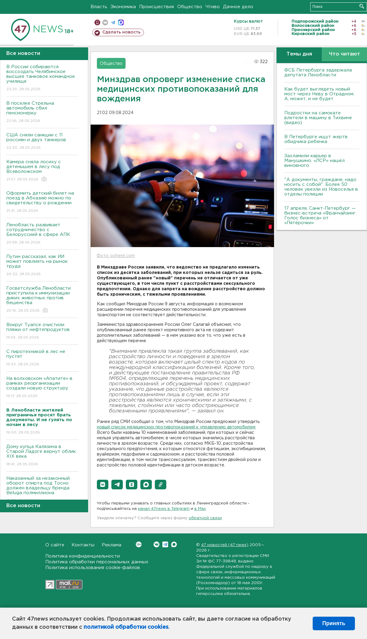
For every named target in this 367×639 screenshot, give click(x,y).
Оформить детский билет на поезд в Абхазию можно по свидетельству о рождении (42, 202)
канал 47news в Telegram (164, 508)
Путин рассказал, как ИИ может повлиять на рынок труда (42, 266)
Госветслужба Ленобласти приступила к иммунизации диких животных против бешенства (42, 299)
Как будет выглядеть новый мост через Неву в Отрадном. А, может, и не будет (319, 94)
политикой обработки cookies (126, 627)
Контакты (83, 545)
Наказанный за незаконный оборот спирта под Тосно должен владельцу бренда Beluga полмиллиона (42, 489)
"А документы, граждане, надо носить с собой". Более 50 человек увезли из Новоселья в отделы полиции (321, 187)
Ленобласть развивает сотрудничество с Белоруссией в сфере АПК (42, 234)
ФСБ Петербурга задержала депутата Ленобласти (318, 72)
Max (174, 544)
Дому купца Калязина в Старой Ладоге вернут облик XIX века (42, 456)
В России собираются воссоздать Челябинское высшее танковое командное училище (42, 78)
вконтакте (105, 22)
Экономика (123, 7)
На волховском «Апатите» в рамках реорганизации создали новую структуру (42, 388)
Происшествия (156, 7)
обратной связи (205, 518)
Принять (333, 623)
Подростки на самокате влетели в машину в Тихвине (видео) (318, 118)
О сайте (54, 545)
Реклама (111, 545)
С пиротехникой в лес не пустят (42, 358)
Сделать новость (121, 32)
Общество (189, 7)
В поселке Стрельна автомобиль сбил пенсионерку (42, 112)
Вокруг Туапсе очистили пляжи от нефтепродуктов (42, 331)
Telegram (165, 544)
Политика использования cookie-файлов (92, 568)
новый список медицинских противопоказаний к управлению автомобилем (176, 427)
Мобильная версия (97, 22)
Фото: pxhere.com (116, 256)
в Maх (200, 508)
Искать (361, 6)
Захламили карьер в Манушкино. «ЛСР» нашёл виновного (314, 160)
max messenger (121, 22)
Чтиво (213, 7)
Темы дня (299, 54)
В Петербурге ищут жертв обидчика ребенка (316, 139)
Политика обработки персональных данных (96, 562)
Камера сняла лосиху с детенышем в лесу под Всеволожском (42, 171)
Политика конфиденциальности (82, 556)
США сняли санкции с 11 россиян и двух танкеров (42, 141)
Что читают (344, 54)
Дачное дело (238, 7)
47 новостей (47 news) (224, 545)
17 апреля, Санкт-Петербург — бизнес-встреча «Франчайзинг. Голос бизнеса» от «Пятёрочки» (320, 215)
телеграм (113, 22)
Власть (99, 7)
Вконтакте (139, 544)
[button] (102, 484)
